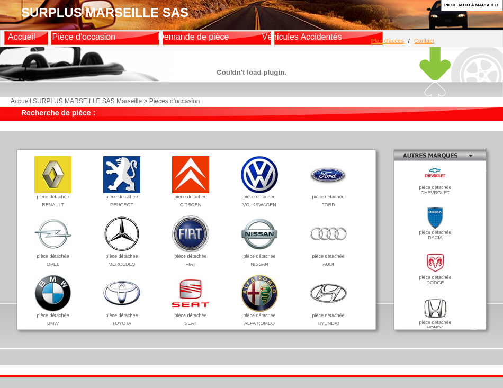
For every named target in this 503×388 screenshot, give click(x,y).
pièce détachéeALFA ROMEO (259, 317)
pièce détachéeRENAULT (52, 198)
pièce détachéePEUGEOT (121, 198)
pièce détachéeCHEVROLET (435, 188)
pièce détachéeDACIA (435, 232)
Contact (424, 41)
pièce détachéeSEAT (190, 317)
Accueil (21, 36)
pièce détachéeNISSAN (259, 257)
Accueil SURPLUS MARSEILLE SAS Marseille (76, 101)
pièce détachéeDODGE (435, 277)
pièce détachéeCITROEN (190, 198)
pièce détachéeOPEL (52, 257)
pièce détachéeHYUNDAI (328, 317)
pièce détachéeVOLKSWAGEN (259, 198)
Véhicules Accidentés (302, 36)
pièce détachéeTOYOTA (121, 317)
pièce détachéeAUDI (328, 257)
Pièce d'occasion (84, 36)
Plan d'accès (387, 41)
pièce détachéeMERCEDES (121, 257)
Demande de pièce (193, 36)
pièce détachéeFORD (328, 198)
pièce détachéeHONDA (435, 322)
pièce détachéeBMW (52, 317)
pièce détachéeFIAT (190, 257)
